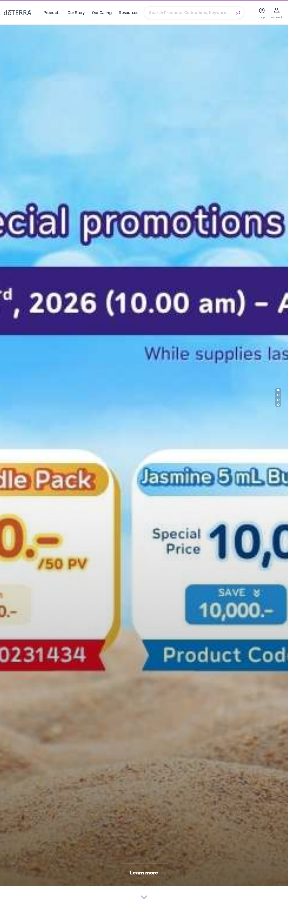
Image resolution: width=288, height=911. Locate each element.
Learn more (144, 873)
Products (52, 12)
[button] (278, 390)
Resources (128, 12)
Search (238, 13)
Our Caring (102, 12)
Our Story (76, 12)
